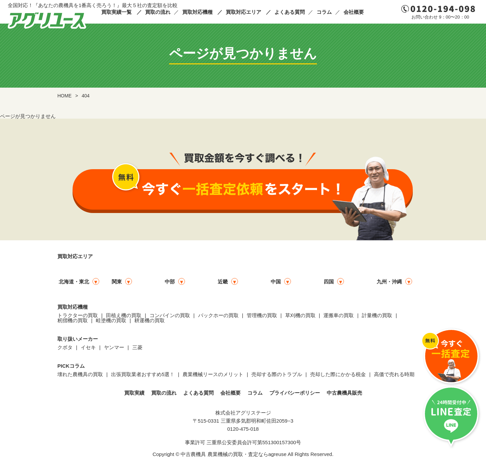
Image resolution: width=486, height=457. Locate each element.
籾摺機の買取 (72, 320)
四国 (329, 281)
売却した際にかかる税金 (338, 374)
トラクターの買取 (77, 315)
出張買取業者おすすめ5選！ (142, 374)
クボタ (65, 347)
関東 (117, 281)
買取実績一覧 (116, 12)
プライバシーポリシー (294, 393)
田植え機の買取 (123, 315)
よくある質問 (289, 12)
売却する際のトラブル (276, 374)
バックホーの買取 (218, 315)
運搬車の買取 (338, 315)
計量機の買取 (377, 315)
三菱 (137, 347)
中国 (276, 281)
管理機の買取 (262, 315)
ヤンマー (114, 347)
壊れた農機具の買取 (80, 374)
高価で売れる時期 (394, 374)
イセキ (88, 347)
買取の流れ (157, 12)
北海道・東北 (74, 281)
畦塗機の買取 (111, 320)
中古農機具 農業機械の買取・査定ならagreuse (233, 454)
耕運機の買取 (149, 320)
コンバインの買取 (170, 315)
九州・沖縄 (389, 281)
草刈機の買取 (300, 315)
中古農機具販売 (344, 393)
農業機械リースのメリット (213, 374)
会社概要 (354, 12)
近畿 (223, 281)
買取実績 (134, 393)
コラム (324, 12)
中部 (170, 281)
